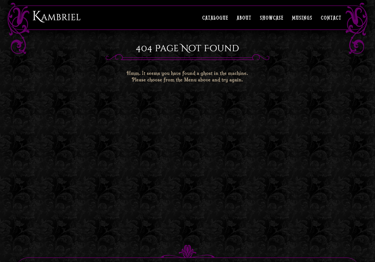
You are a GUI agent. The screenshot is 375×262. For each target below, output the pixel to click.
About (244, 17)
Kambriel (56, 16)
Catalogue (215, 17)
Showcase (272, 17)
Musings (302, 17)
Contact (331, 17)
